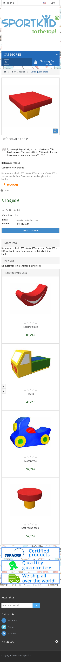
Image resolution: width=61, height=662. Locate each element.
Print (7, 190)
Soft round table (30, 527)
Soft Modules (18, 71)
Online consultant (30, 230)
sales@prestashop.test (27, 220)
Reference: (6, 162)
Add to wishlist (12, 210)
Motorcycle (30, 460)
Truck (30, 393)
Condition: (6, 167)
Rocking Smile (30, 326)
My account (9, 642)
